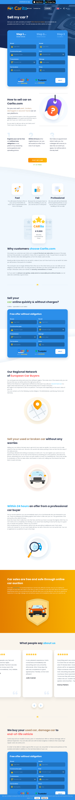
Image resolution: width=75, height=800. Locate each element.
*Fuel (40, 51)
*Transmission (14, 59)
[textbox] (52, 54)
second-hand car (56, 384)
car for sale (16, 588)
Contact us (36, 8)
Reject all (44, 798)
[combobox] (52, 54)
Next (60, 80)
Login (47, 8)
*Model (41, 43)
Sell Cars (29, 8)
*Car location (14, 67)
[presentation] (34, 705)
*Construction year (16, 51)
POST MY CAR (37, 160)
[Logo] (15, 8)
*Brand (12, 43)
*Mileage (41, 59)
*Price (40, 67)
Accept (37, 798)
